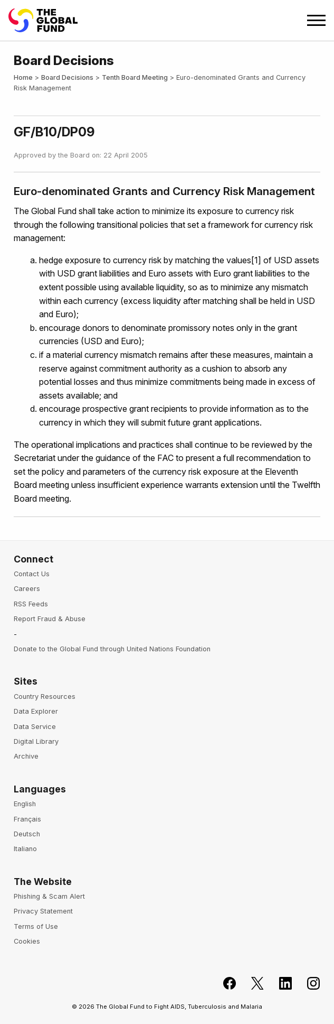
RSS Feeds (31, 604)
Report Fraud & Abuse (49, 619)
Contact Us (32, 574)
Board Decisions (67, 77)
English (25, 804)
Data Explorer (36, 711)
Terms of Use (36, 926)
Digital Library (36, 741)
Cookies (27, 941)
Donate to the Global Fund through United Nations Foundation (112, 649)
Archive (26, 756)
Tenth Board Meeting (135, 77)
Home (23, 77)
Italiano (25, 849)
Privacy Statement (43, 911)
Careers (27, 589)
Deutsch (27, 834)
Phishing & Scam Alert (49, 896)
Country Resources (44, 696)
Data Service (35, 727)
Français (27, 819)
